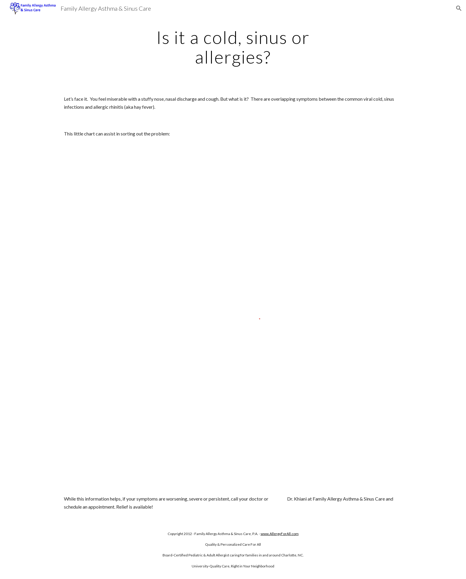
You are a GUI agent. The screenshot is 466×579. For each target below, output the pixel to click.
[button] (459, 8)
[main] (233, 47)
